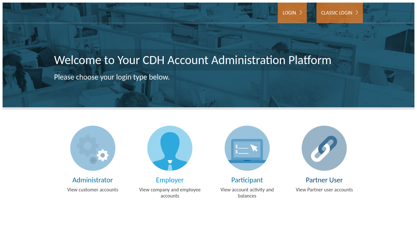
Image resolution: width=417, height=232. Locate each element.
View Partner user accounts (324, 159)
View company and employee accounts (169, 162)
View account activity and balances (247, 162)
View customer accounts (92, 159)
